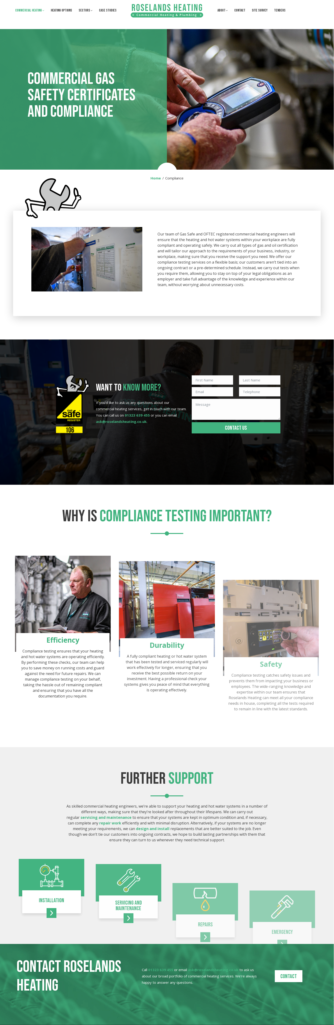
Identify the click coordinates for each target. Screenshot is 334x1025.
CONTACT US (236, 428)
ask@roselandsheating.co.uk (79, 4)
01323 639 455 (30, 4)
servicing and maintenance (106, 817)
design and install (152, 828)
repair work (110, 823)
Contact (288, 976)
